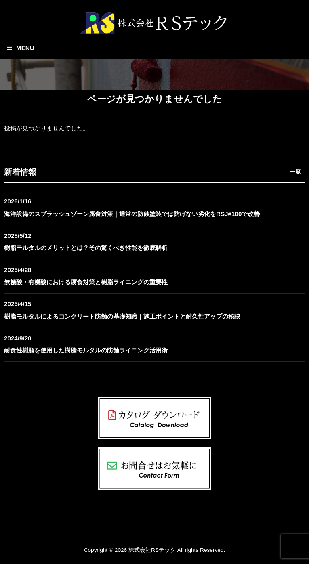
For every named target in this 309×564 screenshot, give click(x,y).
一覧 (295, 171)
